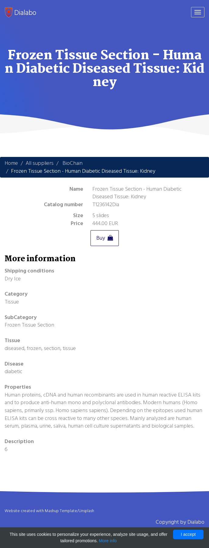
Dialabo (20, 12)
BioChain (72, 163)
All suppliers (40, 163)
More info (108, 540)
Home (11, 163)
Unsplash (86, 511)
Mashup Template (61, 511)
